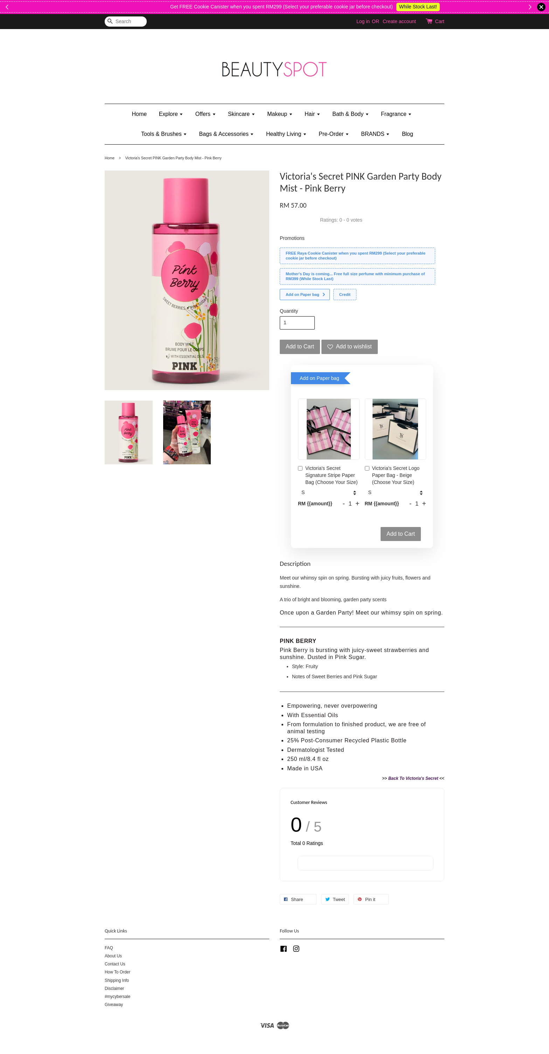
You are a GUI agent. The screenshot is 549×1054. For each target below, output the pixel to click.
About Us (113, 956)
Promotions (292, 238)
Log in (363, 21)
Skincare (241, 114)
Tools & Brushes (164, 134)
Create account (399, 21)
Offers (205, 114)
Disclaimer (114, 988)
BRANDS (375, 134)
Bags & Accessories (226, 134)
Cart (439, 21)
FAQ (109, 947)
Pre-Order (334, 134)
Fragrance (396, 114)
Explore (171, 114)
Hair (312, 114)
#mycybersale (117, 996)
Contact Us (115, 964)
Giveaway (114, 1004)
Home (139, 114)
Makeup (279, 114)
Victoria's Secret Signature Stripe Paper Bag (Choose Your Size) (327, 475)
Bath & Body (350, 114)
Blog (407, 134)
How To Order (117, 972)
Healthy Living (286, 134)
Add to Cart (401, 534)
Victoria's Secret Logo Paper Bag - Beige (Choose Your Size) (392, 475)
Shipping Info (117, 980)
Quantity (289, 311)
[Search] (126, 21)
